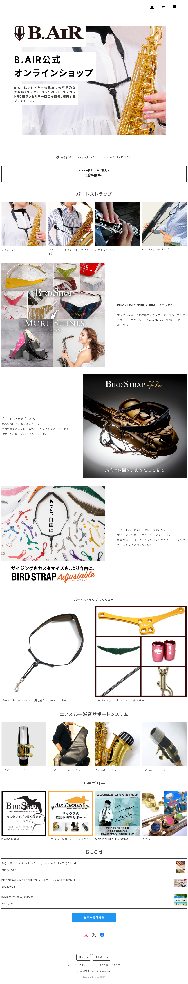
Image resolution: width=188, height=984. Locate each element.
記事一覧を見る (94, 917)
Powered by (94, 977)
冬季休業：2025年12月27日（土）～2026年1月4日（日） (94, 157)
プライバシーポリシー (77, 964)
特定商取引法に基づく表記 (109, 964)
